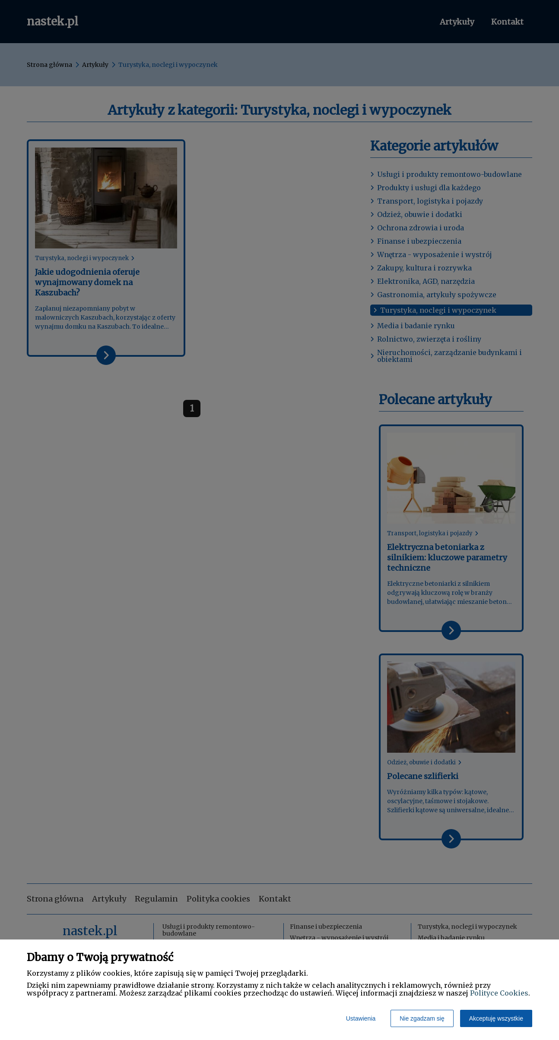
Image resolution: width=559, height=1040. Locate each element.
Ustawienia (360, 1018)
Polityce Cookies (499, 993)
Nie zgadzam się (422, 1018)
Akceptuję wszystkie (496, 1018)
